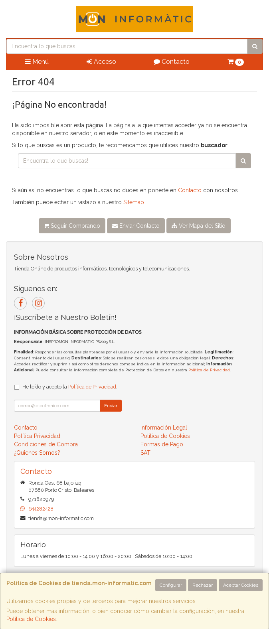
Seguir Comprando (72, 226)
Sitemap (133, 202)
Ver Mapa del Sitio (198, 226)
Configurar (171, 585)
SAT (145, 453)
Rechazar (202, 585)
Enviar (110, 405)
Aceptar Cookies (240, 585)
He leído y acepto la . (69, 387)
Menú (37, 61)
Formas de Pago (161, 444)
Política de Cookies (31, 619)
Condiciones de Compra (46, 444)
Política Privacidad (37, 436)
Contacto (172, 61)
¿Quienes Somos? (37, 453)
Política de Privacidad (209, 370)
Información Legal (163, 427)
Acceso (101, 61)
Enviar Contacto (136, 226)
